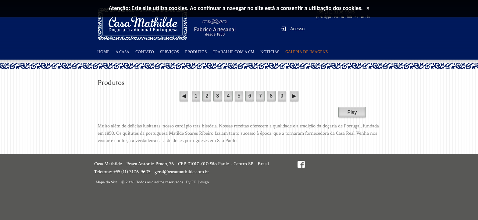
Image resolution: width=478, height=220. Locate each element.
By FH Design (197, 182)
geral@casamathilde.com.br (182, 171)
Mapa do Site (106, 182)
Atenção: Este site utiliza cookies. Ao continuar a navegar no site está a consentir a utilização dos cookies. (236, 8)
